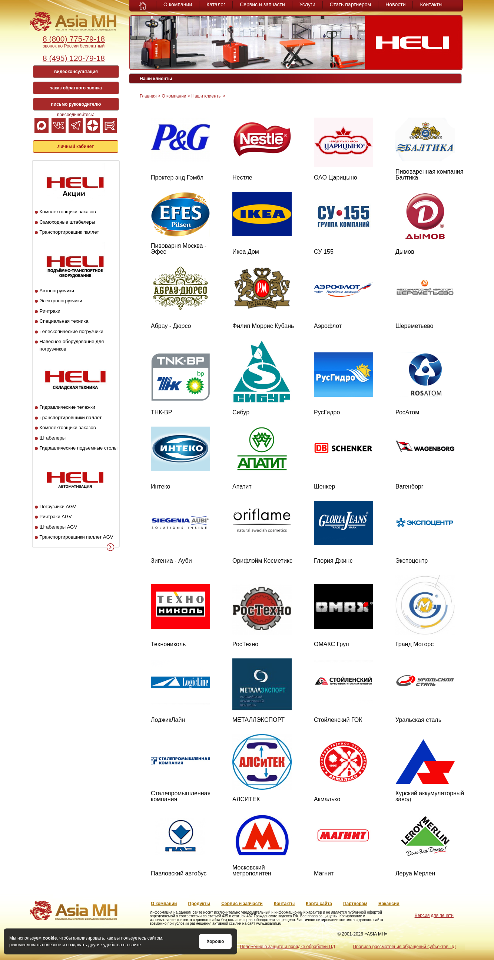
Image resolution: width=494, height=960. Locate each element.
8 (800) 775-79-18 (74, 38)
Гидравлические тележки (67, 407)
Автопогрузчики (57, 290)
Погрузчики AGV (58, 506)
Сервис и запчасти (262, 4)
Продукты (199, 903)
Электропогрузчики (61, 300)
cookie (50, 938)
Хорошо (215, 941)
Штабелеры (53, 438)
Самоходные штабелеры (67, 222)
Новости (395, 4)
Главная (148, 96)
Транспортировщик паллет (69, 232)
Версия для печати (434, 915)
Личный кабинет (75, 146)
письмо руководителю (76, 104)
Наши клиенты (206, 96)
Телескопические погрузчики (71, 331)
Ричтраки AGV (56, 516)
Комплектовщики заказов (68, 211)
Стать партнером (350, 4)
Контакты (431, 4)
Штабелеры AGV (58, 527)
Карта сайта (319, 903)
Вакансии (388, 903)
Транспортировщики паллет (71, 417)
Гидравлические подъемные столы (79, 448)
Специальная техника (64, 321)
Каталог (215, 4)
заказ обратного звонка (76, 88)
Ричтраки (50, 311)
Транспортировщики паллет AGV (76, 537)
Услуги (307, 4)
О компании (177, 4)
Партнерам (355, 903)
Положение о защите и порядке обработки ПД (287, 946)
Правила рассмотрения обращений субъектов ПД (404, 946)
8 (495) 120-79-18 (74, 58)
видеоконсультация (76, 71)
